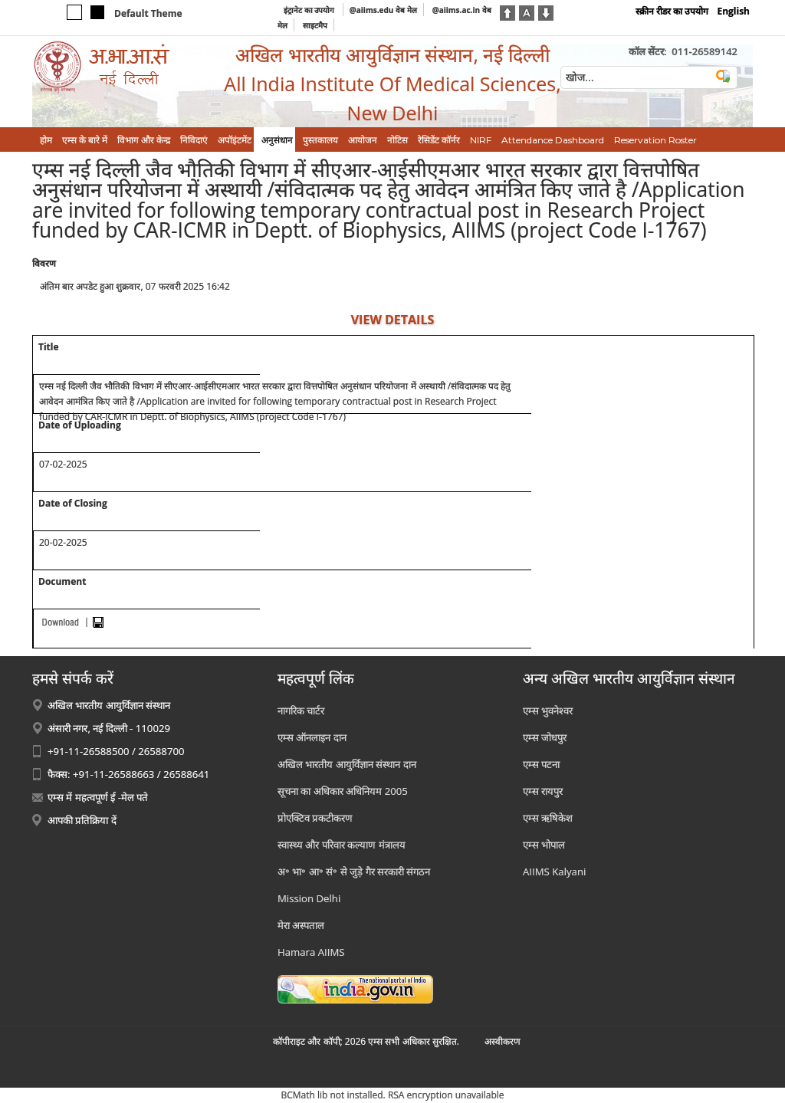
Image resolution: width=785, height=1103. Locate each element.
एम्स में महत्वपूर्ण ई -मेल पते (98, 797)
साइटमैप (315, 25)
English (733, 11)
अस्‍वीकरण (502, 1041)
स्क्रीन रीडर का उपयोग (672, 11)
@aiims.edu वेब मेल (383, 10)
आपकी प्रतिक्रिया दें (82, 820)
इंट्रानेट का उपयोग (310, 10)
